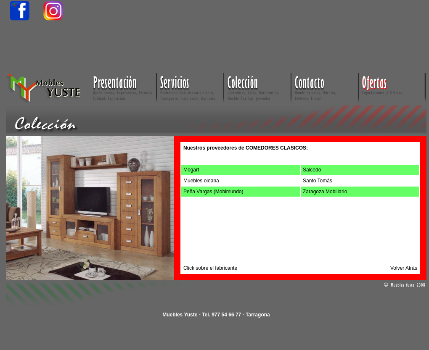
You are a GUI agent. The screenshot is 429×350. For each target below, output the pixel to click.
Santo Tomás (317, 181)
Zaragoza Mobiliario (325, 192)
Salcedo (312, 170)
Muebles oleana (201, 181)
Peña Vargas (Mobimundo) (213, 192)
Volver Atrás (403, 268)
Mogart (191, 170)
